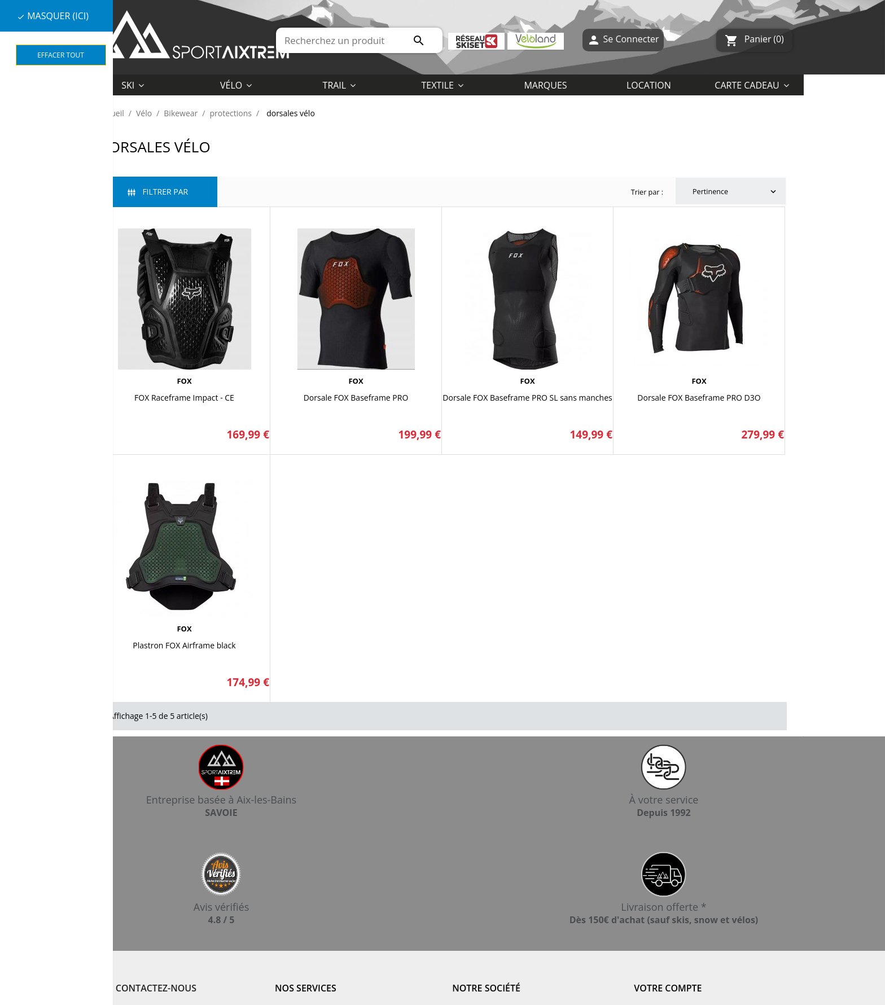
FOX (184, 381)
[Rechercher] (359, 40)
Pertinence (735, 192)
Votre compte (668, 988)
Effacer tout (60, 55)
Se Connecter (623, 40)
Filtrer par (158, 191)
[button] (442, 84)
